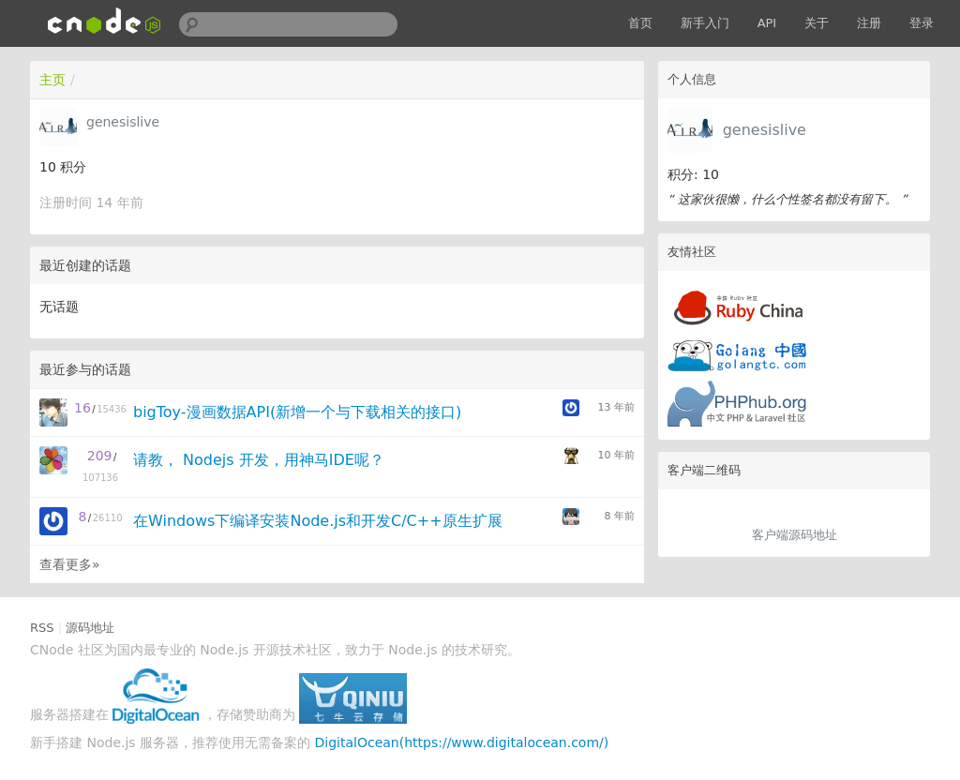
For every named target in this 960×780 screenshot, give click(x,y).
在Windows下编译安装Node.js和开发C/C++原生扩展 (317, 521)
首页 (640, 23)
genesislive (764, 130)
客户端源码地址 (794, 535)
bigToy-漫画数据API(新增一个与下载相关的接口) (297, 412)
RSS (42, 628)
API (767, 23)
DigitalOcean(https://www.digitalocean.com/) (462, 742)
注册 (869, 23)
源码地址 (90, 628)
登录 (921, 23)
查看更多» (69, 564)
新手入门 (705, 23)
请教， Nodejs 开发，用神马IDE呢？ (258, 460)
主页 (52, 79)
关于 (816, 23)
